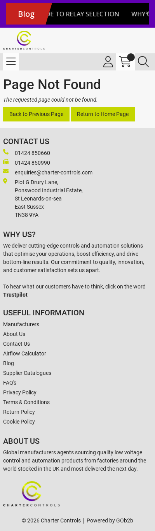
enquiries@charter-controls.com (47, 172)
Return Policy (19, 412)
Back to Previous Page (36, 114)
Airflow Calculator (24, 353)
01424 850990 (26, 162)
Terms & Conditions (26, 402)
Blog (8, 363)
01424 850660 (26, 152)
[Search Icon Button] (143, 61)
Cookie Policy (19, 421)
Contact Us (16, 344)
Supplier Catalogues (27, 373)
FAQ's (9, 383)
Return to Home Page (103, 114)
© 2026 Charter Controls (51, 520)
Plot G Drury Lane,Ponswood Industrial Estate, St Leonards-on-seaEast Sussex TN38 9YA (43, 198)
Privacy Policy (20, 392)
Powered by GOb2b (110, 520)
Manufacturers (21, 324)
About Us (14, 334)
